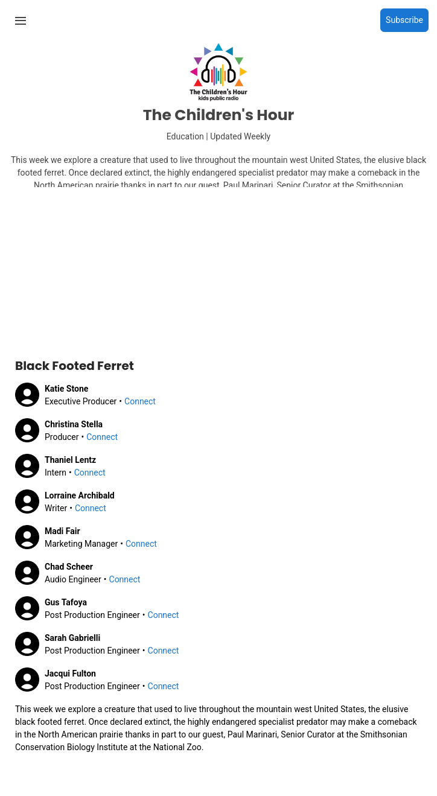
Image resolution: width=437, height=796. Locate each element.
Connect (140, 401)
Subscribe (404, 20)
